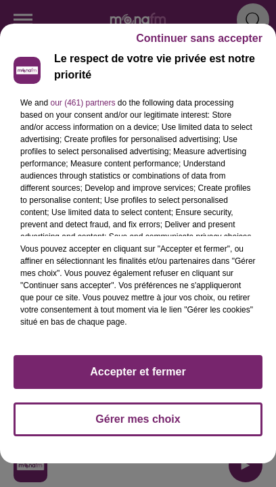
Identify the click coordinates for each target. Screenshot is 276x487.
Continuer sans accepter (199, 38)
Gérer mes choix (137, 419)
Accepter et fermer (137, 371)
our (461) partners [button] (82, 103)
